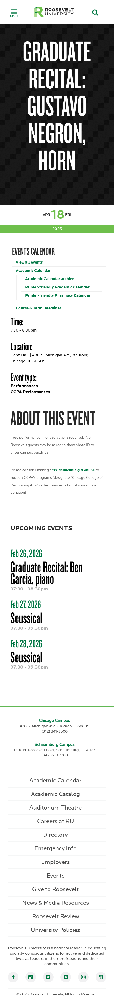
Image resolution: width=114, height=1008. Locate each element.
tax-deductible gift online (73, 470)
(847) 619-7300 (54, 755)
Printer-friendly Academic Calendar (57, 287)
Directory (55, 835)
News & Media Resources (55, 902)
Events (55, 875)
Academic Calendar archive (49, 278)
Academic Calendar (33, 270)
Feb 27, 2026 (25, 604)
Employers (55, 862)
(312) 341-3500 (55, 731)
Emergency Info (55, 848)
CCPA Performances (30, 392)
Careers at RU (55, 821)
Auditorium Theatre (55, 807)
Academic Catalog (55, 794)
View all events (29, 262)
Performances (24, 386)
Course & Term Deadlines (38, 308)
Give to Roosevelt (55, 889)
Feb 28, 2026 (26, 643)
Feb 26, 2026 (26, 553)
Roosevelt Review (55, 916)
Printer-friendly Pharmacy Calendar (57, 295)
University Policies (55, 930)
